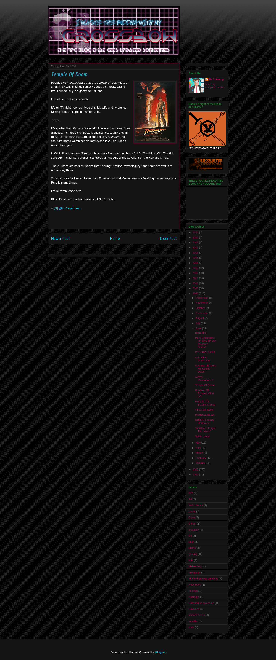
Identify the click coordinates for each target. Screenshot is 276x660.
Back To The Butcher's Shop (205, 403)
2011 (196, 278)
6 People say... (71, 208)
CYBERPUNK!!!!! (205, 352)
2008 (196, 293)
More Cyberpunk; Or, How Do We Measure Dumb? (205, 342)
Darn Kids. (201, 332)
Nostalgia (194, 596)
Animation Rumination (203, 359)
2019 (196, 242)
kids (191, 560)
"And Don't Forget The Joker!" (205, 430)
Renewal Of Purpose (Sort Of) (204, 393)
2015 (196, 257)
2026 (196, 232)
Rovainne (194, 609)
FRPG (192, 547)
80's (191, 493)
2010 (196, 283)
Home (115, 238)
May (198, 442)
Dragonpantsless (204, 414)
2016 (196, 252)
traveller (193, 621)
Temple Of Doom (204, 385)
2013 (196, 268)
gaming (193, 554)
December (202, 297)
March (200, 452)
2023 (196, 237)
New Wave (195, 584)
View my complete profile (214, 86)
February (201, 457)
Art (190, 499)
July (198, 323)
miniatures (195, 572)
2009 (196, 288)
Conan (192, 523)
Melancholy (195, 566)
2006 (196, 474)
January (201, 462)
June (199, 328)
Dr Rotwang (216, 79)
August (200, 318)
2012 (196, 273)
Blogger (160, 652)
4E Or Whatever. (204, 409)
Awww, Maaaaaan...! (204, 378)
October (201, 308)
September (202, 313)
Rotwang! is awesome (201, 603)
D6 (190, 535)
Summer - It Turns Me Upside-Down (205, 368)
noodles (193, 590)
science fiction (197, 615)
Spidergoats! (202, 436)
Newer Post (60, 238)
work (191, 627)
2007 (196, 469)
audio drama (196, 505)
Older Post (168, 238)
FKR (191, 542)
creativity (194, 529)
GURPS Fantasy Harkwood (204, 421)
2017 (196, 247)
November (202, 302)
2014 (196, 262)
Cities (192, 517)
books (192, 511)
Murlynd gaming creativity (203, 578)
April (199, 447)
